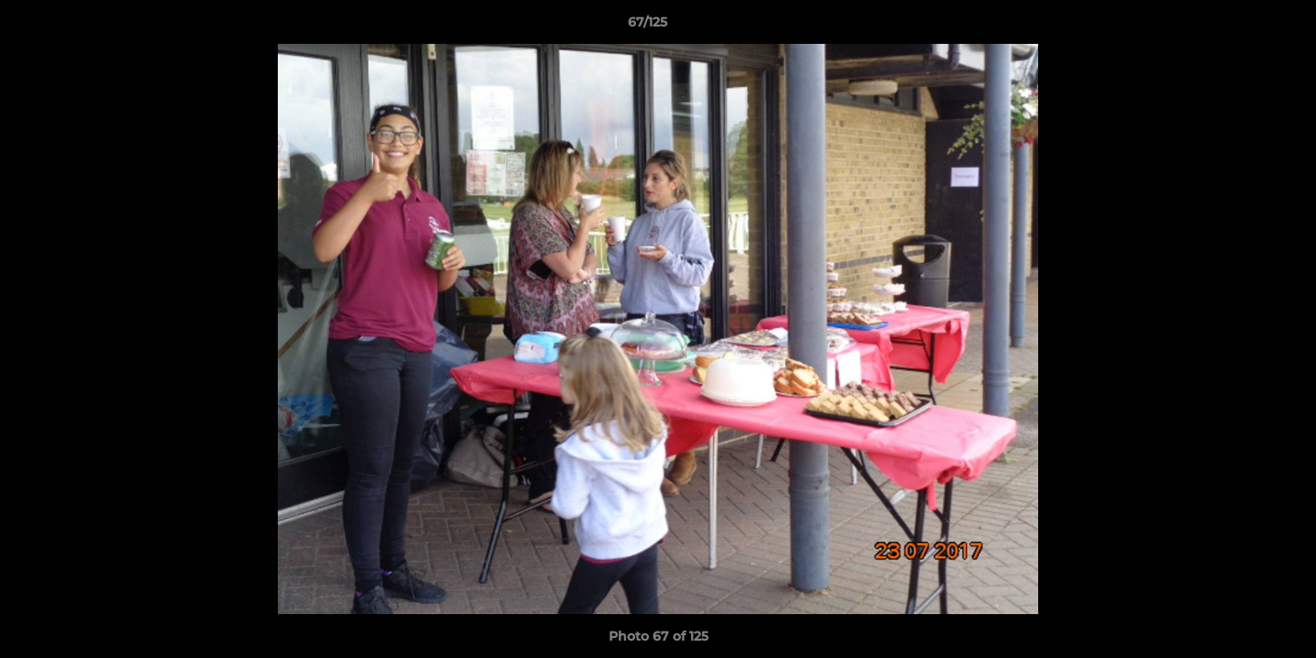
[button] (1239, 26)
